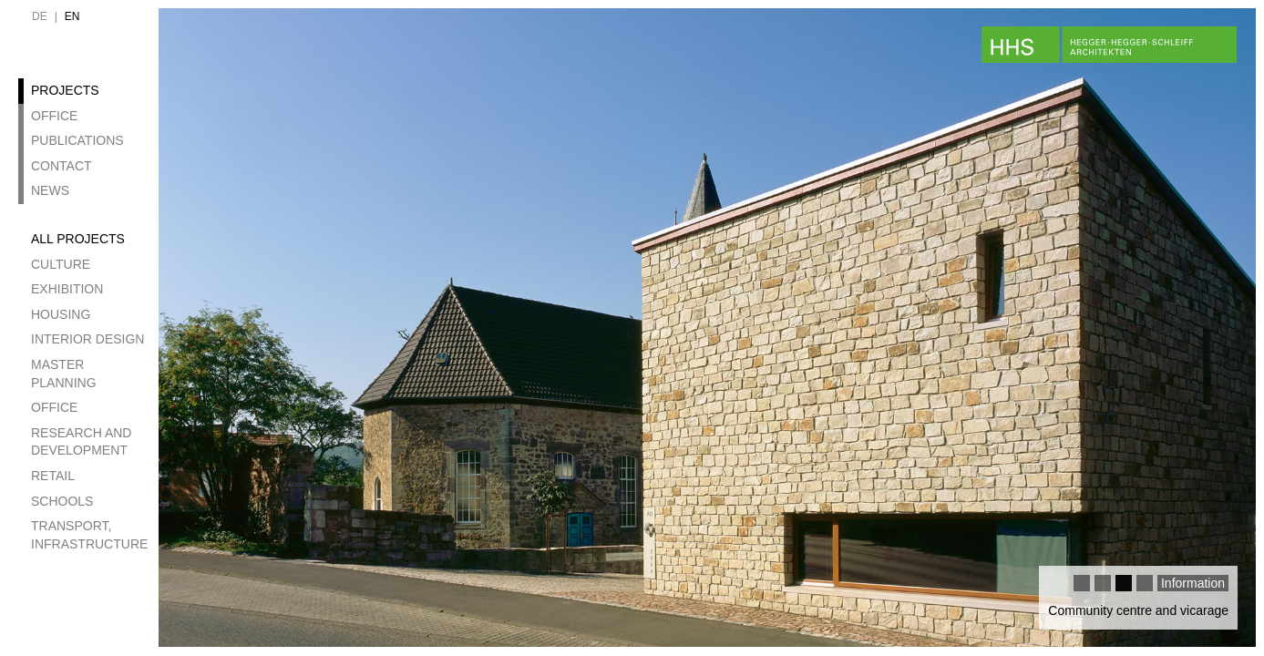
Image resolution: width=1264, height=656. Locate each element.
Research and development (81, 441)
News (50, 190)
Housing (60, 314)
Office (54, 115)
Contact (61, 166)
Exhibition (67, 289)
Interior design (87, 339)
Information (1193, 583)
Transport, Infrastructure (89, 534)
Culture (60, 264)
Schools (62, 501)
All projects (78, 238)
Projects (65, 90)
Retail (53, 475)
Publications (77, 140)
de (39, 16)
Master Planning (64, 373)
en (72, 16)
